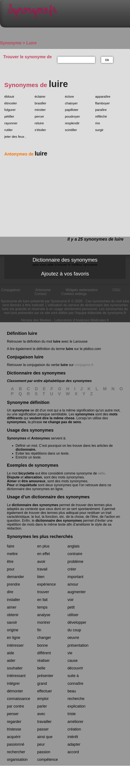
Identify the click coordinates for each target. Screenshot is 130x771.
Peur (11, 485)
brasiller (40, 103)
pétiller (9, 116)
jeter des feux (14, 136)
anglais (73, 546)
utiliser (73, 615)
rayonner (11, 123)
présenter (45, 676)
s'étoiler (40, 130)
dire (10, 592)
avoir (41, 561)
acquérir (14, 737)
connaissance (18, 698)
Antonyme (43, 290)
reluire (39, 123)
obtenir (13, 615)
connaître (75, 683)
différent (44, 653)
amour (72, 584)
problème (75, 561)
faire (10, 546)
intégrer (13, 683)
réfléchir (101, 116)
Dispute (13, 477)
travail (42, 569)
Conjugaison (10, 290)
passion (43, 752)
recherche (75, 698)
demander (15, 577)
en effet (43, 554)
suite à (73, 676)
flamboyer (102, 103)
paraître (101, 110)
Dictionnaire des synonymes (65, 261)
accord (73, 752)
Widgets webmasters (82, 290)
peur (41, 744)
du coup (74, 630)
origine (12, 630)
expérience (46, 584)
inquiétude (28, 485)
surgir (99, 130)
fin (39, 630)
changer (44, 637)
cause (72, 660)
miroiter (40, 110)
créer (71, 569)
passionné (15, 744)
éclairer (40, 96)
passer (43, 729)
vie (69, 653)
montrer (43, 622)
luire (56, 341)
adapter (73, 744)
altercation (33, 477)
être (10, 561)
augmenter (76, 592)
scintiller (71, 130)
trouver (43, 592)
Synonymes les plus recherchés (40, 536)
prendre (13, 584)
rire (97, 123)
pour (10, 569)
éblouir (9, 96)
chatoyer (71, 103)
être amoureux (33, 481)
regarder (14, 721)
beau (71, 691)
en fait (42, 600)
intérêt (72, 737)
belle (41, 668)
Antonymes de (25, 154)
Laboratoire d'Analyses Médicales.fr (81, 320)
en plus (43, 546)
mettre (12, 554)
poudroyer (72, 116)
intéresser (15, 645)
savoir (12, 622)
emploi (42, 698)
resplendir (72, 123)
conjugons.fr (84, 365)
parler (42, 706)
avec (41, 714)
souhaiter (14, 668)
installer (13, 600)
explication (76, 706)
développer (76, 622)
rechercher (16, 752)
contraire (74, 554)
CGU (116, 290)
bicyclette (26, 473)
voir (70, 600)
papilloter (71, 110)
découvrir (75, 668)
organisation (17, 759)
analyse (43, 615)
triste (71, 714)
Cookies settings (74, 294)
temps (42, 607)
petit (71, 607)
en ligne (13, 637)
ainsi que (44, 737)
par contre (15, 706)
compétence (47, 759)
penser (13, 714)
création (74, 729)
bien (40, 577)
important (75, 577)
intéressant (16, 676)
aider (11, 660)
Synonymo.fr (68, 12)
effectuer (44, 691)
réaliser (43, 660)
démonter (15, 691)
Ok (107, 60)
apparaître (102, 96)
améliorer (75, 721)
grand (42, 683)
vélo (101, 473)
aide (10, 653)
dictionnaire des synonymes (35, 505)
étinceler (10, 103)
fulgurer (10, 110)
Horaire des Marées (36, 320)
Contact (41, 294)
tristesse (14, 729)
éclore (69, 96)
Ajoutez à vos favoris (65, 274)
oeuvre (73, 637)
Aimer (12, 481)
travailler (44, 721)
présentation (77, 645)
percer (39, 116)
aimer (11, 607)
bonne (42, 645)
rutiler (8, 130)
